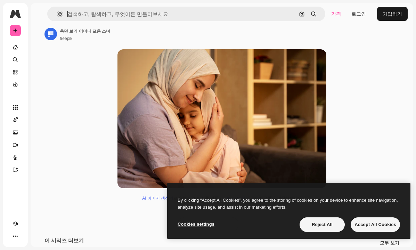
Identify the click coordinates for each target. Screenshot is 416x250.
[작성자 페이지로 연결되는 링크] (50, 34)
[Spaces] (15, 119)
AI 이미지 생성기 (157, 198)
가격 (336, 14)
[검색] (15, 59)
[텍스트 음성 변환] (15, 157)
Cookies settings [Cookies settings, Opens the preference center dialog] (196, 224)
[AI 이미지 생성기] (15, 132)
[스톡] (15, 72)
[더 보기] (15, 236)
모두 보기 (389, 243)
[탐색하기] (15, 84)
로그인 (358, 14)
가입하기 (392, 14)
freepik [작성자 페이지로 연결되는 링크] (66, 38)
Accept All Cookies (375, 224)
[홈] (15, 47)
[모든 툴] (15, 107)
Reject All (322, 224)
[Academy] (15, 223)
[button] (57, 14)
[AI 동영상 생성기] (15, 144)
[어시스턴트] (15, 169)
